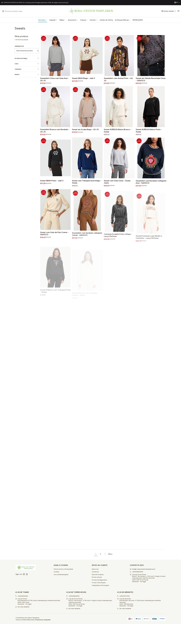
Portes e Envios (97, 577)
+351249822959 (72, 596)
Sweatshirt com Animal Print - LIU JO (118, 79)
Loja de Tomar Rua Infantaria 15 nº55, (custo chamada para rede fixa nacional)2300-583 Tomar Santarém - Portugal (37, 601)
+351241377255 (123, 596)
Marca (27, 74)
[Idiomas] (177, 3)
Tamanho (27, 69)
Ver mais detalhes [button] (22, 607)
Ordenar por (19, 46)
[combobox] (14, 11)
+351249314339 (21, 596)
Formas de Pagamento (99, 580)
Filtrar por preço (27, 58)
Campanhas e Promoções (100, 585)
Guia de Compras (98, 574)
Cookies (56, 572)
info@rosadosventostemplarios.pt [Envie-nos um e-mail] (142, 569)
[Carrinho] (178, 11)
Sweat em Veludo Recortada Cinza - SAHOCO (150, 79)
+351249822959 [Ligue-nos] (136, 572)
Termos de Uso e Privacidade (63, 569)
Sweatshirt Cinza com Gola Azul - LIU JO (54, 79)
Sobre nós (95, 569)
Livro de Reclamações (61, 574)
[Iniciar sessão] (168, 11)
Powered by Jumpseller (42, 620)
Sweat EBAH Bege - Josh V (83, 78)
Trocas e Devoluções (99, 583)
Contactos (95, 572)
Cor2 (27, 64)
